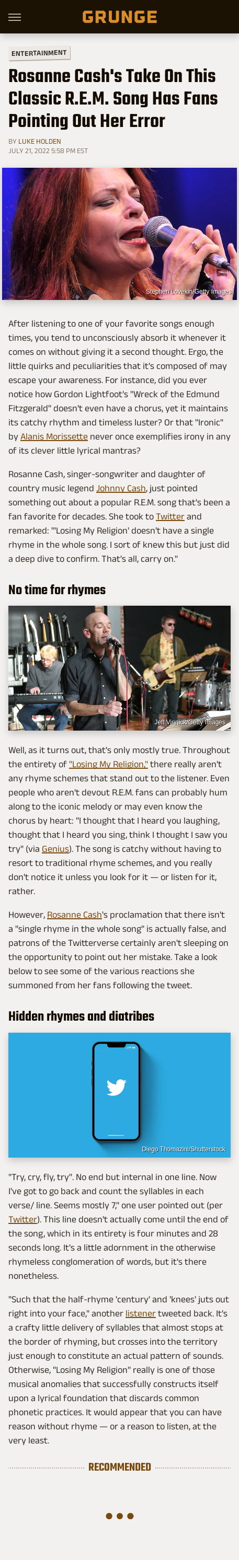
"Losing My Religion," (108, 764)
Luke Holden (39, 141)
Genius (55, 848)
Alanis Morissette (54, 436)
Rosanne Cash (74, 914)
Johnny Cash (121, 488)
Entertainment (39, 53)
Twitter (170, 516)
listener (141, 1313)
